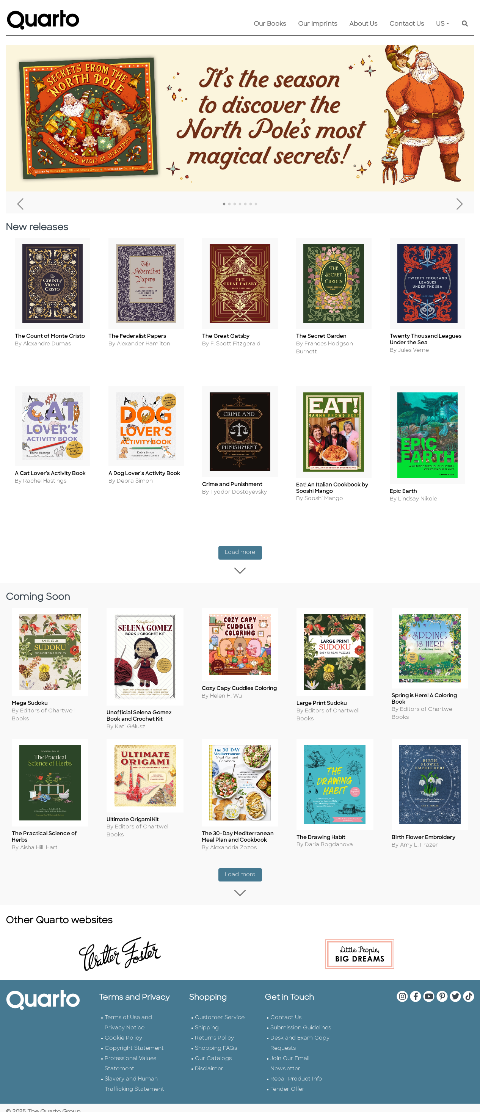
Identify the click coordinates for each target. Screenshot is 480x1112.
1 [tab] (224, 204)
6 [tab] (250, 204)
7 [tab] (256, 204)
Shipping (207, 1019)
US (440, 24)
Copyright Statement (134, 1039)
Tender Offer (287, 1080)
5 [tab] (245, 204)
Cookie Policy (123, 1029)
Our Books (270, 24)
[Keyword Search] (464, 24)
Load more (243, 553)
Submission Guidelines (300, 1019)
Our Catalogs (213, 1049)
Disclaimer (209, 1060)
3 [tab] (234, 204)
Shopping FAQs (216, 1039)
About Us (363, 24)
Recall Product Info (296, 1070)
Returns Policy (214, 1029)
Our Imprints (317, 24)
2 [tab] (229, 204)
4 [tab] (240, 204)
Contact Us (406, 24)
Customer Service (220, 1009)
